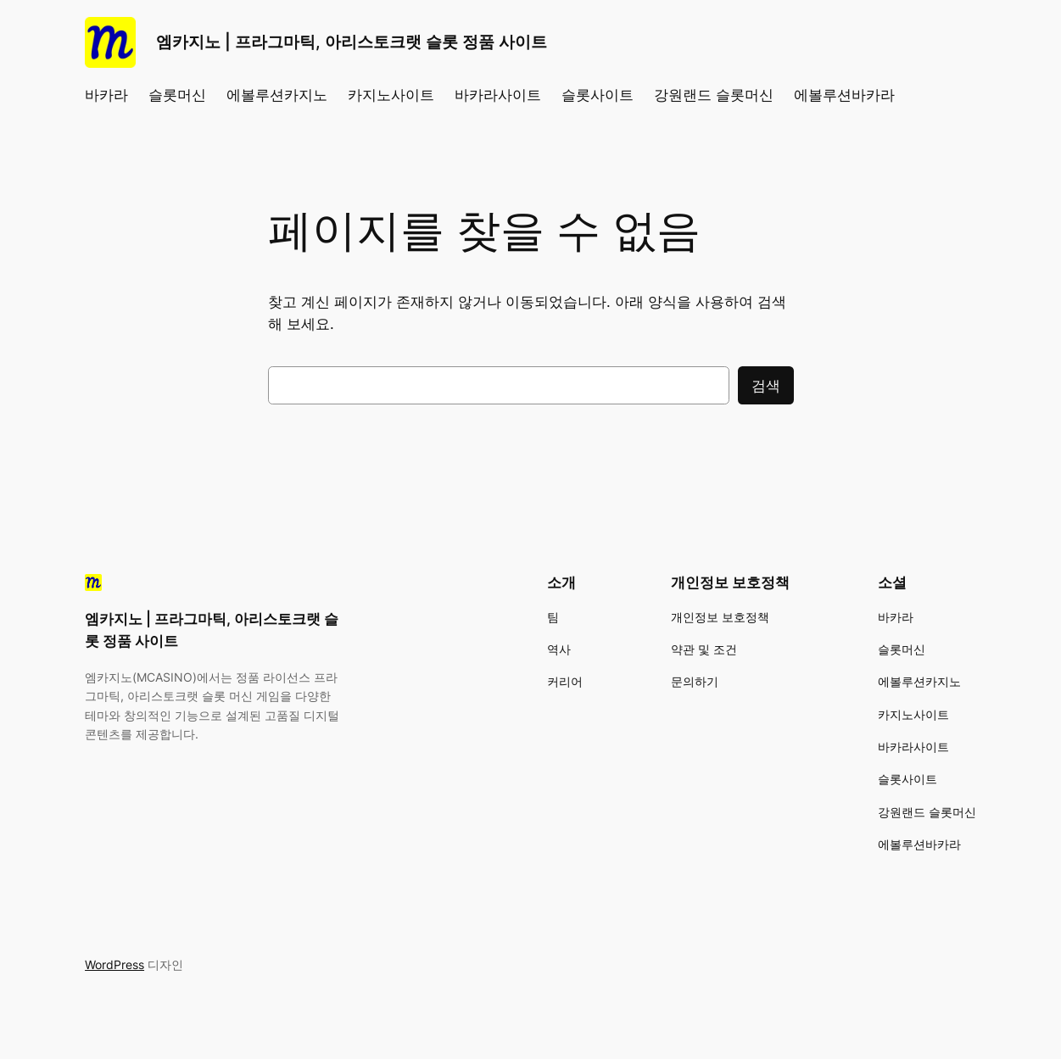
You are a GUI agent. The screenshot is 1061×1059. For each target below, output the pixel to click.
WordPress (114, 964)
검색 (765, 385)
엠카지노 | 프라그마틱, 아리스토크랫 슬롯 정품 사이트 (351, 42)
